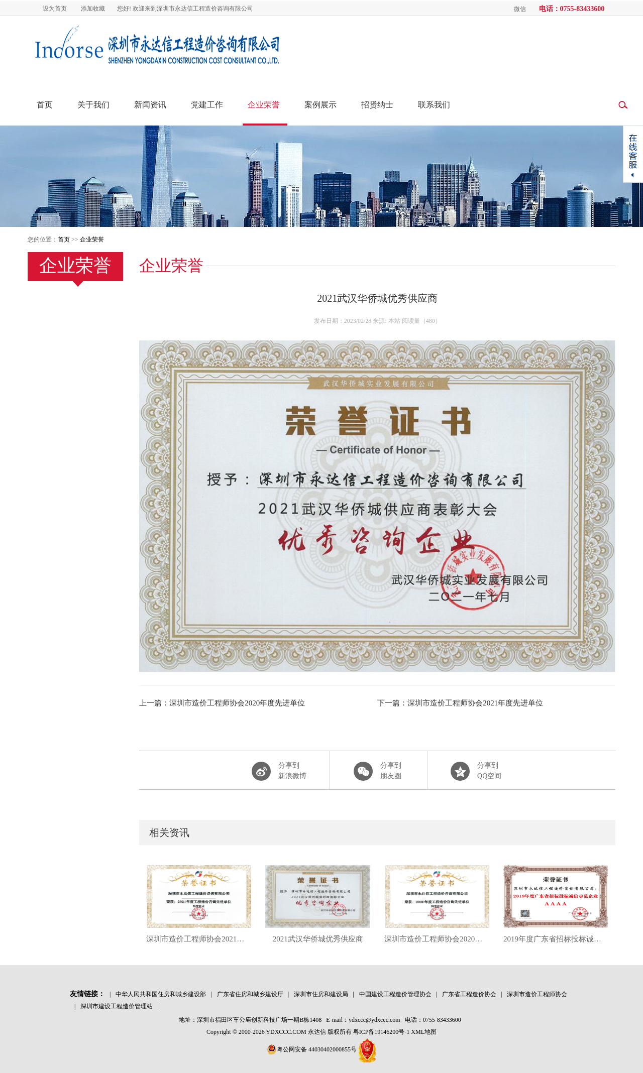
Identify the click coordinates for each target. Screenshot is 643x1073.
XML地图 (424, 1031)
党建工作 (207, 104)
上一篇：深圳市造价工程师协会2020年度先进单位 (222, 703)
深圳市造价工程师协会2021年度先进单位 (198, 939)
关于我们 (93, 104)
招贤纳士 (377, 104)
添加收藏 (93, 8)
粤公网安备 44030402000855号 (312, 1049)
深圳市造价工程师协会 (537, 994)
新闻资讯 (150, 104)
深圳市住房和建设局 (321, 994)
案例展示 (320, 104)
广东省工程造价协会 (469, 994)
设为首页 (55, 8)
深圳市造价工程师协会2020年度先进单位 (436, 939)
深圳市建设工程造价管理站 (116, 1006)
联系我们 (434, 104)
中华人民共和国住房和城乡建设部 (161, 994)
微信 (520, 9)
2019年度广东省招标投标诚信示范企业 (555, 939)
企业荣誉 (264, 104)
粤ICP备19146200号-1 (381, 1031)
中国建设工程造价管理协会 (395, 994)
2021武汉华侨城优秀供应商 (318, 939)
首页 (45, 104)
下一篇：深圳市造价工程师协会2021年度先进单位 (460, 703)
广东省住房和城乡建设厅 (250, 994)
